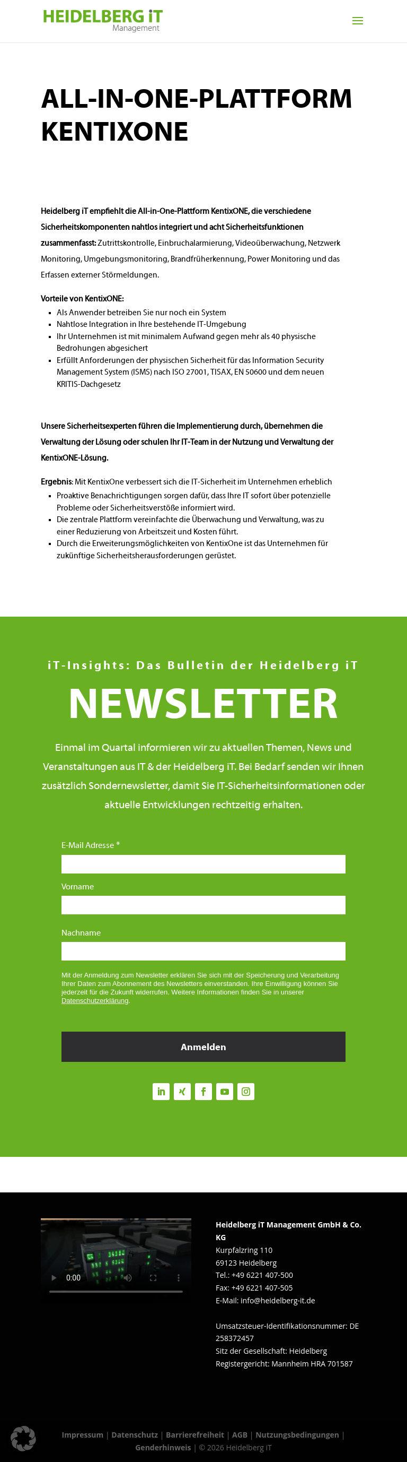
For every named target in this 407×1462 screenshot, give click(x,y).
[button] (23, 1438)
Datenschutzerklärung (94, 1001)
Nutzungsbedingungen (297, 1435)
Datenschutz (134, 1435)
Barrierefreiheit (195, 1435)
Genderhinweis (164, 1447)
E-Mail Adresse (87, 846)
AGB (239, 1435)
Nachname (81, 933)
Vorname (77, 887)
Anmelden (203, 1048)
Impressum (83, 1435)
